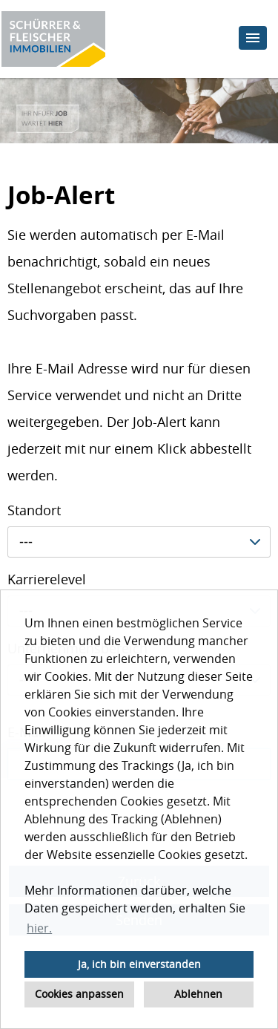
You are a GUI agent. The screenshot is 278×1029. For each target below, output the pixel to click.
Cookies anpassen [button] (79, 994)
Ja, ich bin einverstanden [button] (139, 964)
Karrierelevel (46, 579)
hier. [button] (39, 928)
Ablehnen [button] (198, 994)
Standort (34, 510)
